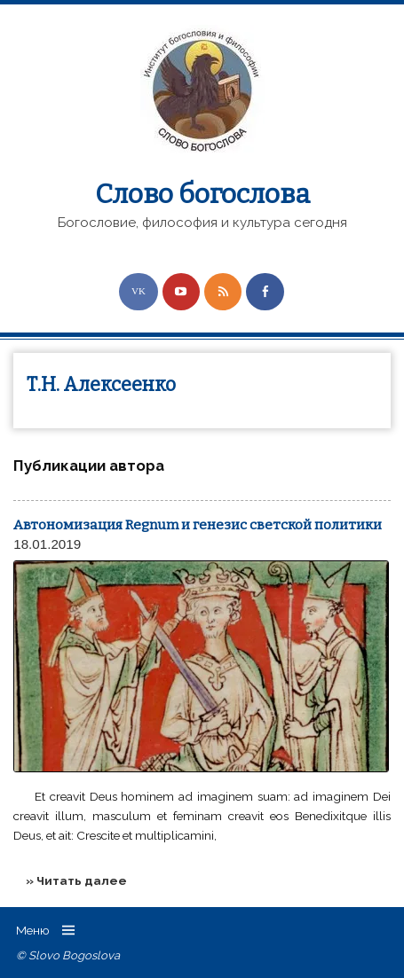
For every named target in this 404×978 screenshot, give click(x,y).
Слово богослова (202, 194)
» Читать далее (76, 880)
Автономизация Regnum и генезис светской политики (197, 525)
